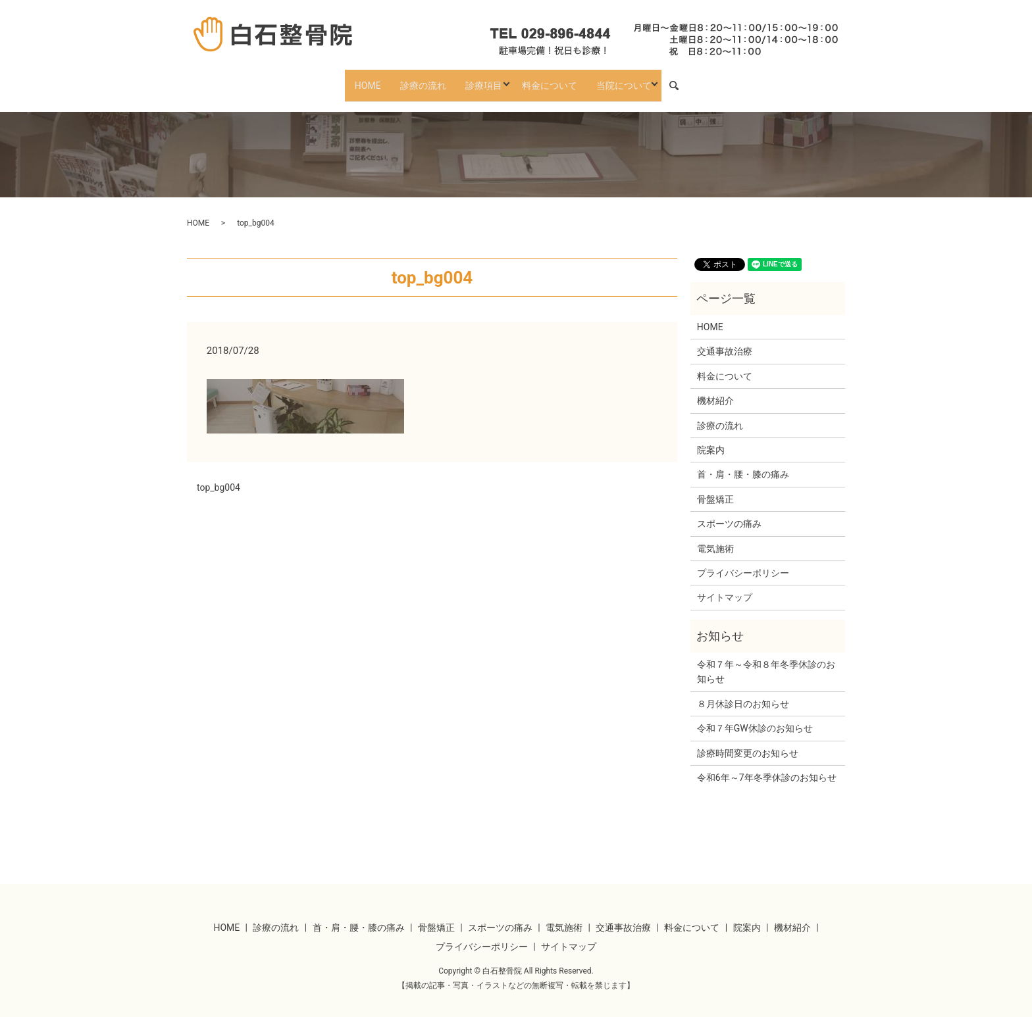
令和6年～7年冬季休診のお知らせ (767, 765)
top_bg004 (218, 475)
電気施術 (715, 537)
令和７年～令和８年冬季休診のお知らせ (766, 659)
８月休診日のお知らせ (743, 692)
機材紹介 (715, 389)
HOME (354, 79)
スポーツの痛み (729, 512)
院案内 (711, 438)
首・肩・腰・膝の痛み (743, 463)
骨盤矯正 (715, 487)
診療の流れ (416, 79)
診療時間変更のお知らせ (747, 741)
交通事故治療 (724, 340)
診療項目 (483, 79)
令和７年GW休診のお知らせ (755, 717)
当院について (637, 79)
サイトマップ (724, 586)
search (697, 79)
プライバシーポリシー (743, 561)
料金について (556, 79)
